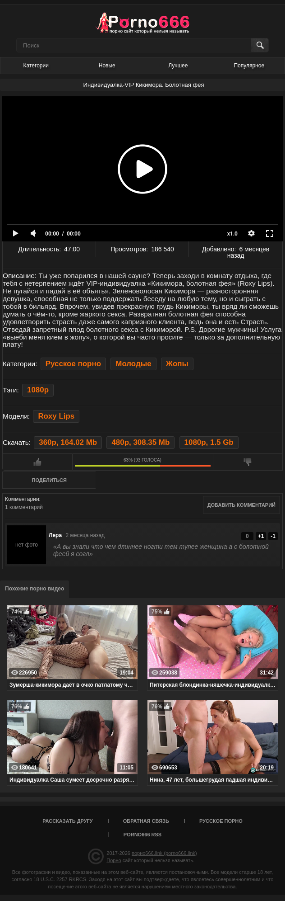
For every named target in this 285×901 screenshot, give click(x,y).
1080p (38, 390)
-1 (273, 536)
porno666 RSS (142, 834)
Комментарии (22, 499)
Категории (36, 65)
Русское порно (73, 363)
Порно (113, 860)
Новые (107, 65)
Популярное (249, 65)
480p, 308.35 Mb (140, 442)
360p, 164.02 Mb (68, 442)
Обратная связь (146, 821)
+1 (261, 536)
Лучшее (178, 65)
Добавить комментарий (241, 505)
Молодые (133, 363)
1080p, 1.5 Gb (209, 442)
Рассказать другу (67, 821)
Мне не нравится (248, 462)
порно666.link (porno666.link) (164, 853)
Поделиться (49, 480)
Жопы (177, 363)
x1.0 (232, 234)
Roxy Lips (56, 416)
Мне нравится (37, 462)
